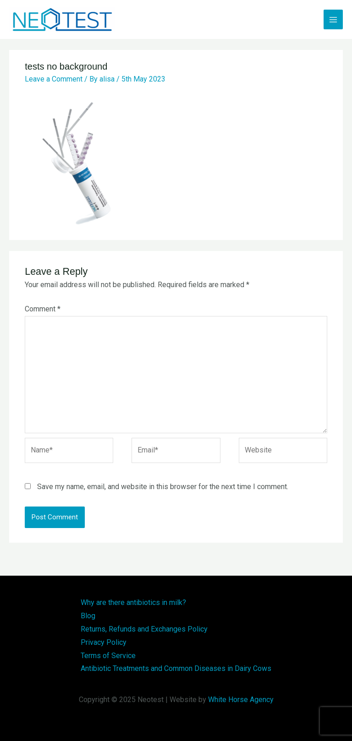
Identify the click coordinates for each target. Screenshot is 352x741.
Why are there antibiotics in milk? (133, 602)
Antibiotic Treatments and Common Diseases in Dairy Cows (176, 668)
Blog (88, 615)
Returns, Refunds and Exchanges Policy (144, 629)
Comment (42, 309)
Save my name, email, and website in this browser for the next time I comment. (162, 486)
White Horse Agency (241, 699)
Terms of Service (108, 655)
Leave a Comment (53, 79)
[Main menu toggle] (333, 19)
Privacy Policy (103, 642)
